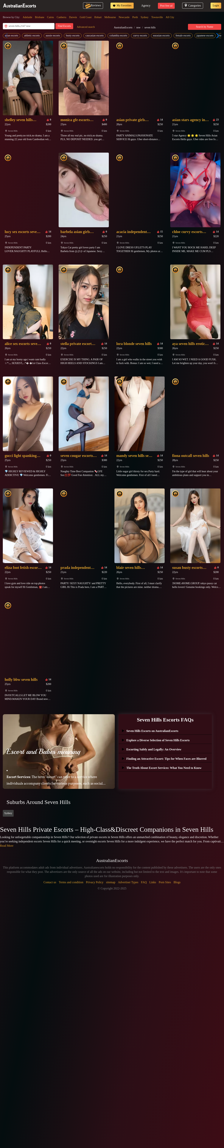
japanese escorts (205, 35)
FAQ (144, 882)
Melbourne (110, 17)
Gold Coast (85, 17)
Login (216, 5)
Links (152, 882)
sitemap (110, 882)
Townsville (157, 17)
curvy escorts (140, 35)
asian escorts (11, 35)
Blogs (177, 882)
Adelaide (27, 17)
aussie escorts (53, 35)
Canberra (61, 17)
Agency (145, 5)
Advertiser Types (128, 882)
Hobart (98, 17)
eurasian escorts (161, 35)
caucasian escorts (94, 35)
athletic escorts (32, 35)
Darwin (73, 17)
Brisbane (39, 17)
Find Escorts (64, 26)
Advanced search (86, 27)
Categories (192, 5)
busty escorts (73, 35)
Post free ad (166, 5)
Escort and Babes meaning (43, 751)
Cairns (50, 17)
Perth (135, 17)
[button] (216, 36)
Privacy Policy (94, 882)
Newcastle (124, 17)
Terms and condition (71, 882)
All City (170, 17)
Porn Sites (165, 882)
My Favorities (122, 5)
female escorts (183, 35)
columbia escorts (118, 35)
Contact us (49, 882)
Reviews (93, 5)
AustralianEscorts (123, 27)
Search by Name (204, 26)
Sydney (145, 17)
